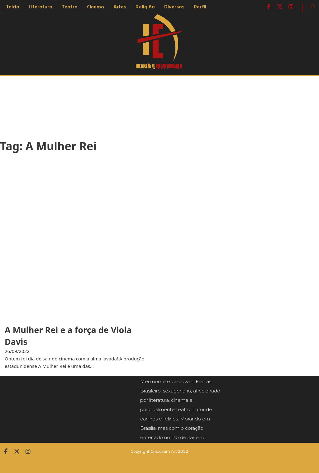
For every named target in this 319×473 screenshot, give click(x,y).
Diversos (174, 7)
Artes (119, 7)
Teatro (70, 7)
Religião (145, 7)
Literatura (40, 7)
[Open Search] (313, 6)
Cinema (95, 7)
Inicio (12, 7)
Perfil (200, 7)
